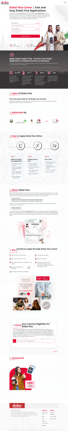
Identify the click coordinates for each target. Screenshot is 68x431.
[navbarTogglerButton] (65, 2)
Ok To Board (45, 423)
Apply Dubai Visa (25, 36)
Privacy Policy (53, 416)
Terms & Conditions (52, 413)
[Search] (35, 341)
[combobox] (25, 25)
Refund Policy (53, 418)
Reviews (44, 425)
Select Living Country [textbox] (16, 31)
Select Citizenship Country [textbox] (17, 25)
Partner (43, 421)
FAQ (43, 418)
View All (55, 351)
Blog (43, 416)
